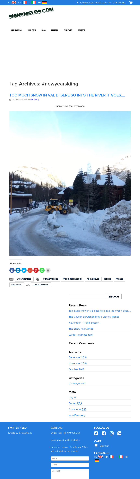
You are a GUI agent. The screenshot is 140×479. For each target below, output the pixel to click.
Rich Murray (34, 52)
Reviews (54, 25)
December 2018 (78, 309)
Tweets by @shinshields (20, 385)
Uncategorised (24, 231)
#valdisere (16, 237)
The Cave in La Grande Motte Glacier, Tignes (94, 269)
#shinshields (93, 231)
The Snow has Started (81, 281)
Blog (43, 25)
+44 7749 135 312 (116, 2)
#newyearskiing (50, 231)
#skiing (107, 231)
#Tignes (119, 231)
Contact (81, 25)
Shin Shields (16, 25)
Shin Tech (31, 25)
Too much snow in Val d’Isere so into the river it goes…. (67, 47)
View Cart (101, 398)
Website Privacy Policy (83, 475)
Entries (75, 356)
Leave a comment (41, 237)
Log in (72, 349)
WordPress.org (77, 367)
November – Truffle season (84, 275)
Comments (77, 362)
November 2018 (78, 315)
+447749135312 (64, 475)
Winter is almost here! (81, 287)
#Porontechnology (72, 231)
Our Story (68, 25)
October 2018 (76, 321)
